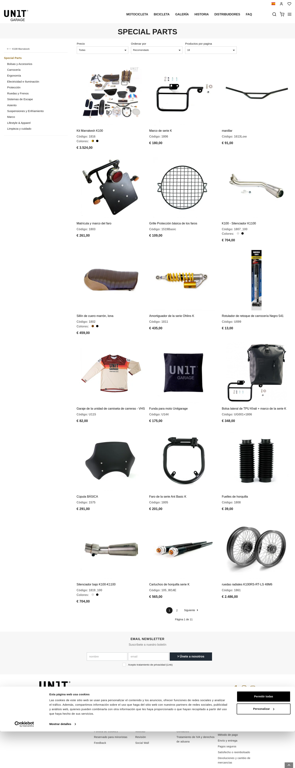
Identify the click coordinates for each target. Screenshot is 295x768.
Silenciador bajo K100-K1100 (96, 563)
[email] (148, 635)
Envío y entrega (227, 719)
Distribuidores (227, 14)
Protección (14, 87)
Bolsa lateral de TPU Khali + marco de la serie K (254, 394)
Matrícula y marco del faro (94, 216)
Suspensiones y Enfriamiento (25, 111)
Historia (201, 14)
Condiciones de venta (231, 697)
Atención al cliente (187, 698)
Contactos (182, 709)
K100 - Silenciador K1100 (239, 216)
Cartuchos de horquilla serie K (169, 563)
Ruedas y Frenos (18, 93)
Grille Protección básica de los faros (173, 216)
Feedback (100, 721)
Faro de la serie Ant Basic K (167, 478)
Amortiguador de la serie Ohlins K (171, 305)
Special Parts (13, 57)
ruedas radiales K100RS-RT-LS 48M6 (247, 563)
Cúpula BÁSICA (87, 478)
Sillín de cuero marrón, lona (95, 305)
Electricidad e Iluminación (23, 81)
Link (169, 643)
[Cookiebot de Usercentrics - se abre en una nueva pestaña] (24, 760)
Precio (81, 43)
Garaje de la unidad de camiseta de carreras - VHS (111, 394)
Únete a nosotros (190, 635)
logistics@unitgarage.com (62, 692)
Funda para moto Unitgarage (168, 394)
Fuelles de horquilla (235, 478)
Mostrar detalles (60, 760)
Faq (249, 14)
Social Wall (142, 721)
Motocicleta (137, 14)
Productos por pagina (198, 43)
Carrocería (14, 69)
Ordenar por (138, 43)
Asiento (12, 105)
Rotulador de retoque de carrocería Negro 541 (253, 305)
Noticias (140, 709)
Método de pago (228, 713)
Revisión (140, 715)
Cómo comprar (185, 692)
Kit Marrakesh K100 (90, 127)
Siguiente (191, 588)
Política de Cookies (106, 709)
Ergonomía (14, 75)
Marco (11, 116)
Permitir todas (263, 733)
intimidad (99, 704)
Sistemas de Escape (20, 99)
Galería (182, 14)
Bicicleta (162, 14)
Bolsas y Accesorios (19, 63)
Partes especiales (146, 698)
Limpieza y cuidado (19, 128)
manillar (227, 127)
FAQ (179, 704)
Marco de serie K (160, 127)
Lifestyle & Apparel (18, 122)
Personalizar (263, 745)
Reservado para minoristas (110, 715)
